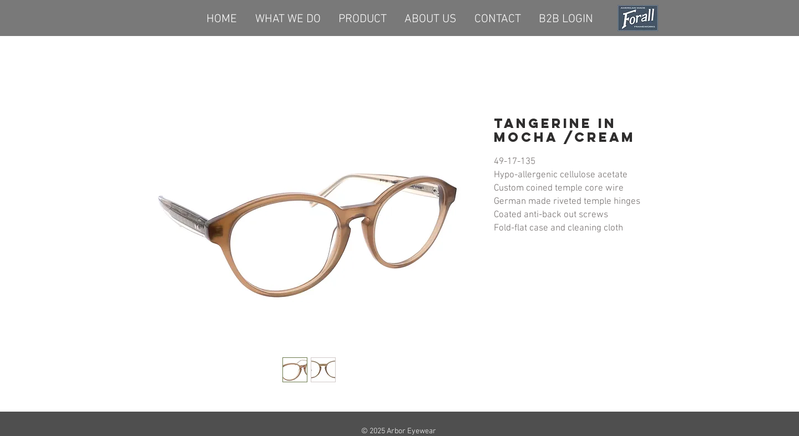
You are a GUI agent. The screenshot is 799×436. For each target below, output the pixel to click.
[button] (363, 17)
